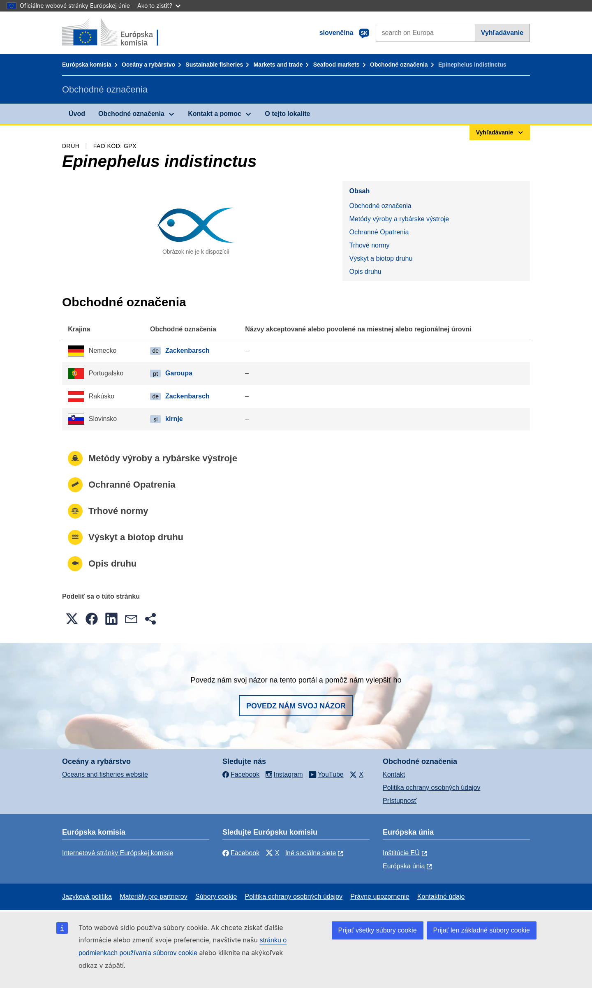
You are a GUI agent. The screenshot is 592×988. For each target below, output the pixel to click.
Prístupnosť (399, 800)
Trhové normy (369, 245)
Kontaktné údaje (441, 896)
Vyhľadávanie (502, 32)
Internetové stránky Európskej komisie (117, 852)
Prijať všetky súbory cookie (377, 930)
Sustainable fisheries (214, 64)
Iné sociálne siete (310, 852)
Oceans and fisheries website (105, 774)
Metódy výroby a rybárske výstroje (399, 218)
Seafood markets (336, 64)
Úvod (77, 113)
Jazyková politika (87, 896)
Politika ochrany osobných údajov (431, 787)
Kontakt (394, 774)
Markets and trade (278, 64)
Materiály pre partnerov (153, 896)
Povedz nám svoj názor (296, 706)
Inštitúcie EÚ (401, 852)
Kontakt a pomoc (214, 113)
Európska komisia (86, 64)
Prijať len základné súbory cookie (481, 930)
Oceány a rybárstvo (148, 64)
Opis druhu (365, 271)
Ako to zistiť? (158, 5)
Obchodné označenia (399, 64)
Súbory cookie (216, 896)
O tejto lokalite (287, 113)
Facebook (240, 852)
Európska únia (404, 866)
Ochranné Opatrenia (379, 232)
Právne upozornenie (379, 896)
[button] (72, 619)
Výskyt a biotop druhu (380, 258)
